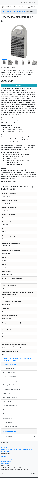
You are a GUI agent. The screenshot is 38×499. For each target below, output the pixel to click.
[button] (30, 2)
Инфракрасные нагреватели (12, 389)
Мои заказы (5, 463)
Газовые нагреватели (9, 376)
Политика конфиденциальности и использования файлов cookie (16, 450)
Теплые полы (7, 414)
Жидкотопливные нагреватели (12, 381)
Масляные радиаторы (10, 397)
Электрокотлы (7, 422)
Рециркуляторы (8, 401)
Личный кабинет (6, 461)
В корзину (19, 85)
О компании (5, 445)
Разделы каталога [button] (11, 364)
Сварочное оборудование (11, 405)
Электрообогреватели (10, 426)
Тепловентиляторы (19, 11)
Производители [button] (10, 431)
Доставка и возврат (7, 459)
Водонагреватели (8, 368)
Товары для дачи (8, 418)
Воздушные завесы (9, 372)
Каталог (8, 11)
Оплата (3, 456)
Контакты (4, 447)
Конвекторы (7, 393)
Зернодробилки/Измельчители (12, 385)
